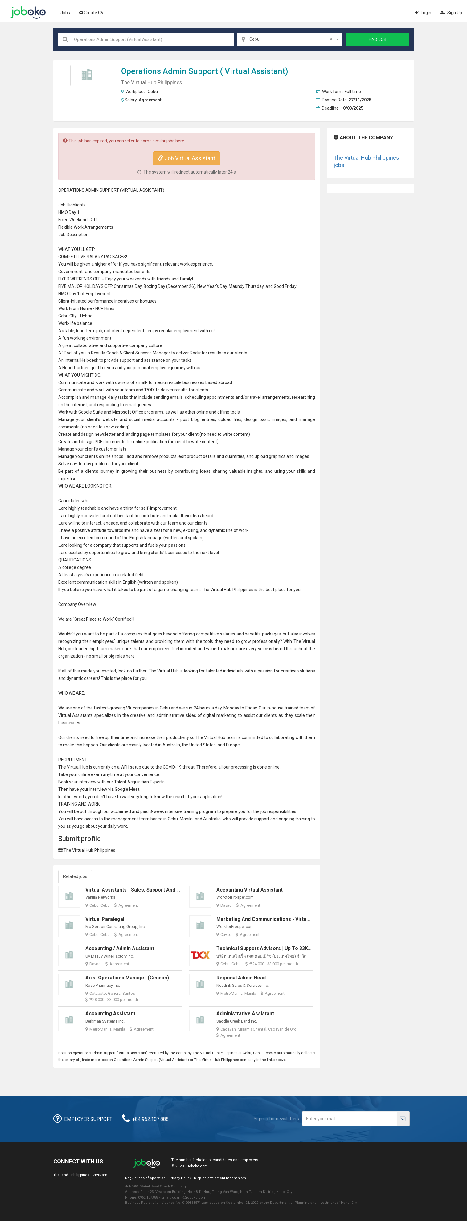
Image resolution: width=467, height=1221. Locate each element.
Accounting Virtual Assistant (249, 890)
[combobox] (289, 39)
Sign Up (451, 12)
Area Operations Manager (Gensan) (127, 978)
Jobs (65, 12)
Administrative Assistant (245, 1013)
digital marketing (219, 715)
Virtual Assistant (255, 71)
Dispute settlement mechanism (220, 1178)
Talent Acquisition (131, 781)
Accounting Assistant (110, 1013)
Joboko (28, 12)
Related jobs (75, 876)
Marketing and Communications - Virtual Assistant (275, 919)
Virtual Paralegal (104, 919)
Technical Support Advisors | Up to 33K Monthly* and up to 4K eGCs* (297, 948)
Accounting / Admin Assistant (119, 948)
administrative (170, 715)
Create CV (91, 12)
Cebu (153, 91)
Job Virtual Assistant (186, 158)
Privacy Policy (179, 1178)
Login (423, 12)
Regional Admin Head (241, 978)
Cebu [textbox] (290, 39)
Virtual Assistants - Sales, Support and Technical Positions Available (165, 890)
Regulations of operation (145, 1178)
